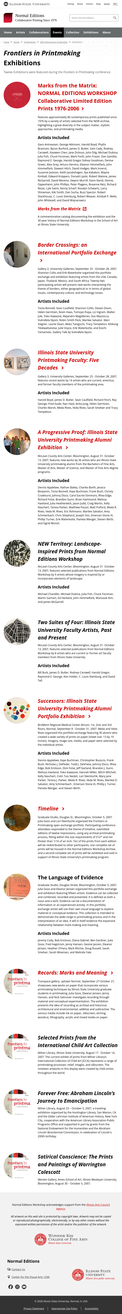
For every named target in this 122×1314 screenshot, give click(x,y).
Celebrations (30, 42)
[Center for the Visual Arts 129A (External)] (28, 1277)
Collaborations (39, 32)
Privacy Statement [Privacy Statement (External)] (34, 1308)
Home (8, 32)
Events (57, 32)
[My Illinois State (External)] (115, 4)
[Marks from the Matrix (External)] (62, 208)
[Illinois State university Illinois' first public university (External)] (93, 1275)
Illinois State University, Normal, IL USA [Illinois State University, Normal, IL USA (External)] (65, 1301)
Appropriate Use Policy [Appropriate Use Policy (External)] (64, 1308)
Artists (20, 32)
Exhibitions (91, 32)
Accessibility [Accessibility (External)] (91, 1308)
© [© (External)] (36, 1301)
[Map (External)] (98, 4)
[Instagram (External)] (17, 1287)
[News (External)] (80, 4)
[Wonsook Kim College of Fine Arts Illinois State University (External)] (61, 1239)
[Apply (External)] (106, 4)
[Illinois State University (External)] (27, 4)
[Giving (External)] (71, 4)
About (107, 32)
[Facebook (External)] (10, 1287)
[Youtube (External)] (24, 1287)
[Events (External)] (89, 4)
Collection (72, 32)
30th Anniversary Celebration (54, 42)
